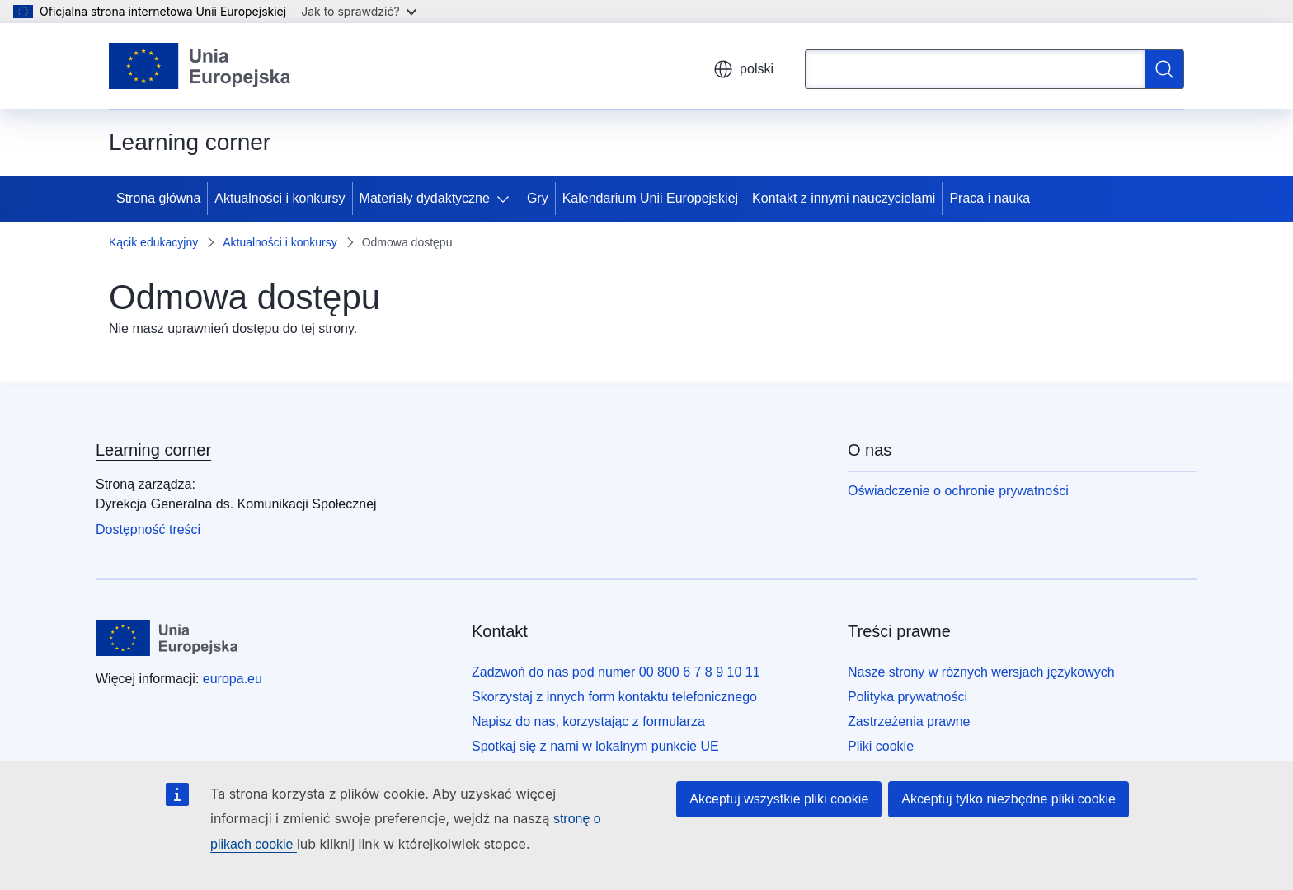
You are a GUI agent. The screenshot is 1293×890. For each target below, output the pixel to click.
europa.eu (232, 679)
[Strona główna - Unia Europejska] (200, 66)
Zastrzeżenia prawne (909, 721)
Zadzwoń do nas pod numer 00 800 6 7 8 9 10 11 (616, 672)
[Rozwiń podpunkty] (506, 199)
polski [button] (743, 69)
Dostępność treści (148, 529)
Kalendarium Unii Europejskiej (650, 198)
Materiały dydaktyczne (425, 198)
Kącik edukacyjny (153, 242)
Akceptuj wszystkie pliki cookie (778, 799)
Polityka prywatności (907, 697)
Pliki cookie (881, 746)
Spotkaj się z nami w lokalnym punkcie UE (595, 746)
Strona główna (158, 198)
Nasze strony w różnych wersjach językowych (981, 672)
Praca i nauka (989, 198)
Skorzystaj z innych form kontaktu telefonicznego (614, 697)
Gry (537, 198)
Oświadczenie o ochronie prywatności (958, 491)
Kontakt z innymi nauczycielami (843, 198)
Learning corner (153, 450)
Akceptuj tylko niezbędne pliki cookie (1008, 799)
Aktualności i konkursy (279, 198)
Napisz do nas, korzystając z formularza (588, 721)
